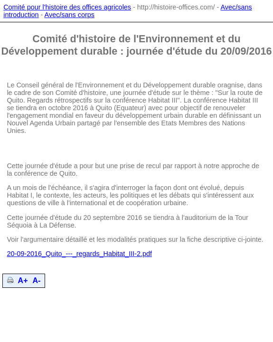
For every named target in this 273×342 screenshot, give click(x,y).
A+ (23, 280)
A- (37, 280)
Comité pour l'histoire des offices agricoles (67, 7)
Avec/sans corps (69, 15)
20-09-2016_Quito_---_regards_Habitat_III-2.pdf (79, 253)
